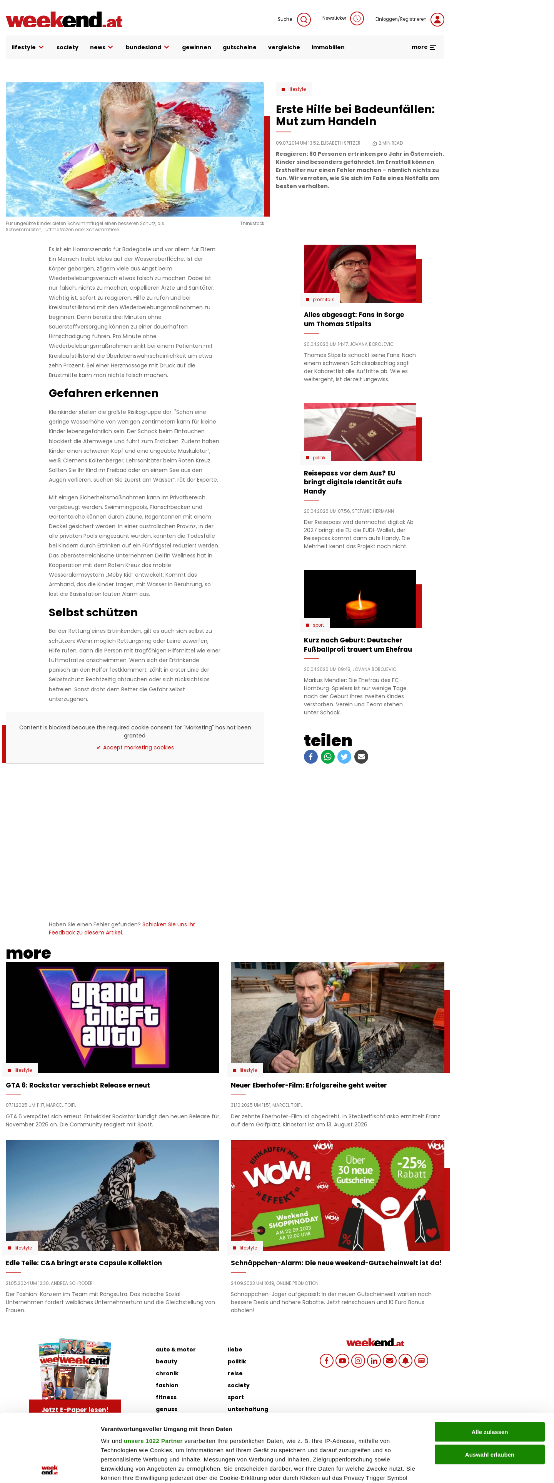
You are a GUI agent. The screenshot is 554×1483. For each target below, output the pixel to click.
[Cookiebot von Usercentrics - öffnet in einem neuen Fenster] (49, 1468)
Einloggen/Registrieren (409, 20)
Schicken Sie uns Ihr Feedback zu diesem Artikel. (122, 928)
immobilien (328, 47)
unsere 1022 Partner (153, 1373)
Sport (318, 625)
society (67, 47)
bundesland (148, 47)
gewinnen (196, 47)
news (102, 47)
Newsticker (343, 18)
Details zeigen (409, 1468)
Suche (294, 20)
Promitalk (323, 300)
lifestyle (28, 47)
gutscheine (240, 47)
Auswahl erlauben (489, 1386)
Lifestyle (297, 89)
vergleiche (284, 47)
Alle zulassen (489, 1364)
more (424, 47)
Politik (319, 458)
